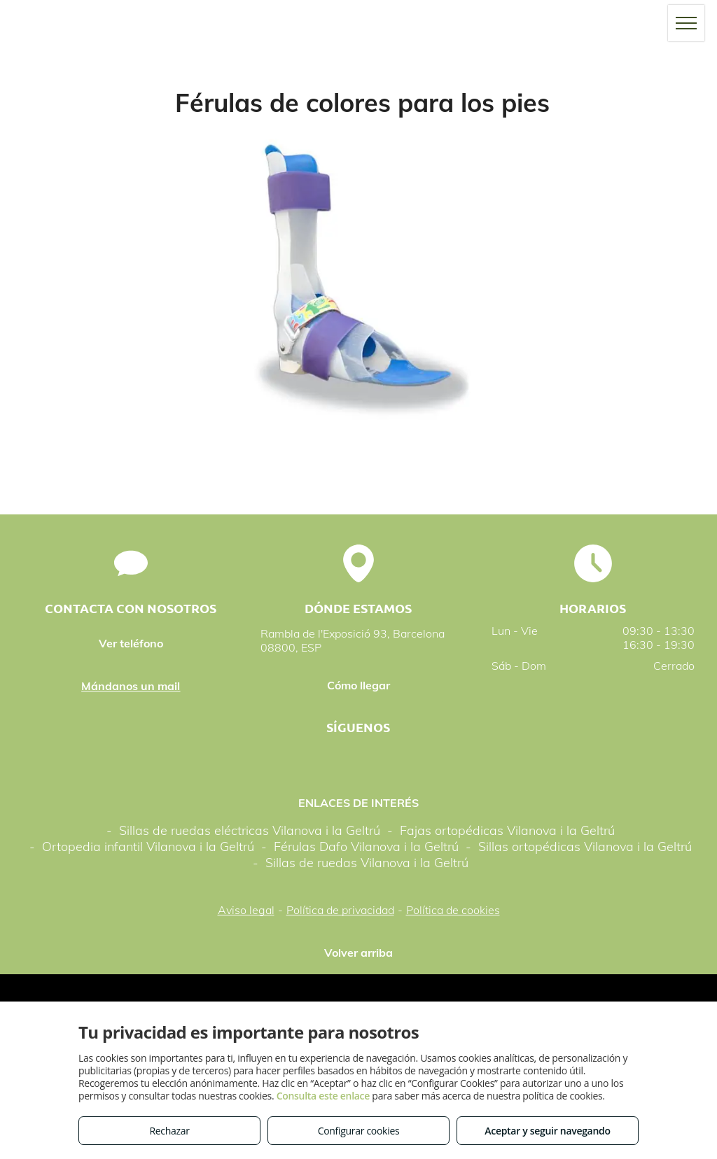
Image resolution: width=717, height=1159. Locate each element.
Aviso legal (246, 910)
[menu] (686, 23)
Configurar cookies (359, 1130)
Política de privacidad (340, 910)
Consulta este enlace (323, 1095)
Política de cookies (453, 910)
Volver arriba (358, 953)
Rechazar (169, 1130)
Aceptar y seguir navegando (547, 1130)
